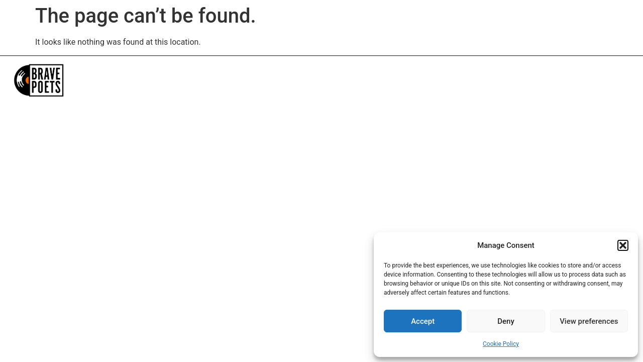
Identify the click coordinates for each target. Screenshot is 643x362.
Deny (505, 321)
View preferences (589, 321)
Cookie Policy (501, 343)
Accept (423, 321)
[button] (623, 245)
